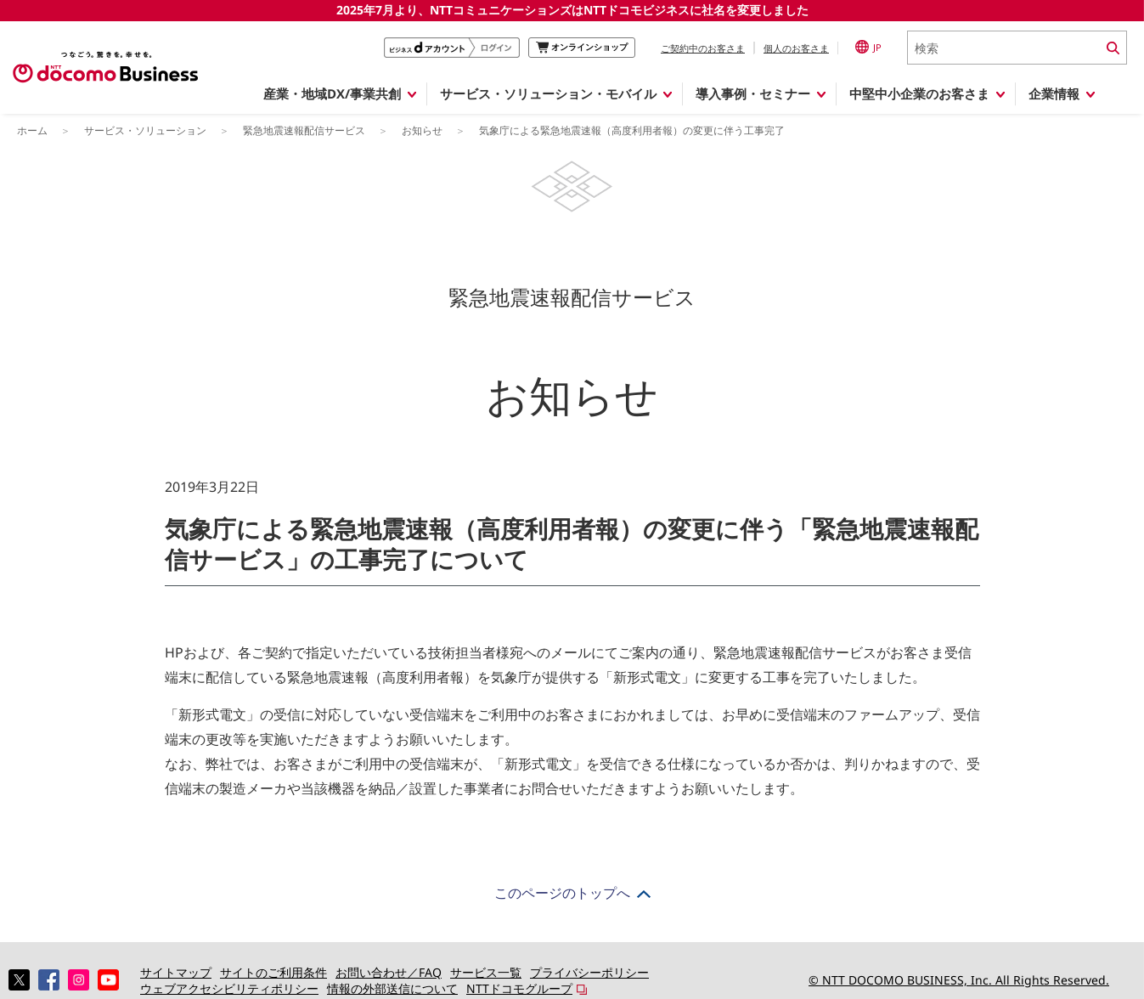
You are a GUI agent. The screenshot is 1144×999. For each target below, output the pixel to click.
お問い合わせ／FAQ (388, 972)
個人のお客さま (796, 48)
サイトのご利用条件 (273, 972)
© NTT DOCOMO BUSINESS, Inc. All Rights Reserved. (959, 980)
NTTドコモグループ (519, 988)
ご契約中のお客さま (703, 48)
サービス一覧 (485, 972)
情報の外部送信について (392, 988)
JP (868, 47)
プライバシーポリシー (589, 972)
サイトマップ (175, 972)
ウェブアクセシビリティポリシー (229, 988)
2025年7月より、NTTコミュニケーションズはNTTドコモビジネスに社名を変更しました (572, 10)
